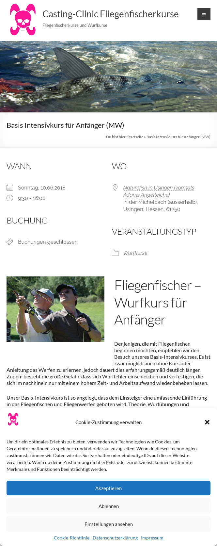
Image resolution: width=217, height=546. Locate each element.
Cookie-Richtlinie (71, 537)
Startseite (135, 136)
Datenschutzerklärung (115, 537)
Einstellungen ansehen (109, 524)
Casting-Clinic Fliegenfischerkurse (110, 13)
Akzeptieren (108, 488)
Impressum (152, 537)
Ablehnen (109, 506)
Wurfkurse (135, 253)
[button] (207, 422)
